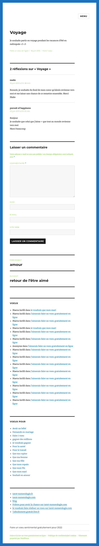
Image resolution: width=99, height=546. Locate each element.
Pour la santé (19, 446)
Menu (83, 16)
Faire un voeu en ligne (19, 51)
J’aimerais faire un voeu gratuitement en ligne (50, 346)
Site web (14, 227)
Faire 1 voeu (47, 51)
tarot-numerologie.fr (23, 493)
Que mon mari (20, 471)
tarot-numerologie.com (24, 497)
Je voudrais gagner (22, 443)
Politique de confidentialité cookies (62, 536)
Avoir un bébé (19, 428)
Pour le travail (19, 450)
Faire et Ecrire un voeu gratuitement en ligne (28, 536)
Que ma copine (20, 453)
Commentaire (18, 163)
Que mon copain (21, 464)
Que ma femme (20, 457)
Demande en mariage (23, 432)
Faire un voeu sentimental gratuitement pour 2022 (36, 527)
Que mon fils (19, 468)
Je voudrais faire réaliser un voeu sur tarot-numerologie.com (42, 508)
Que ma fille (18, 461)
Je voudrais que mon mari (43, 310)
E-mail (13, 215)
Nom (12, 202)
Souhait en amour (21, 475)
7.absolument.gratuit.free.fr (26, 511)
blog (15, 501)
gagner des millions (22, 439)
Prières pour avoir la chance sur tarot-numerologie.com (40, 504)
